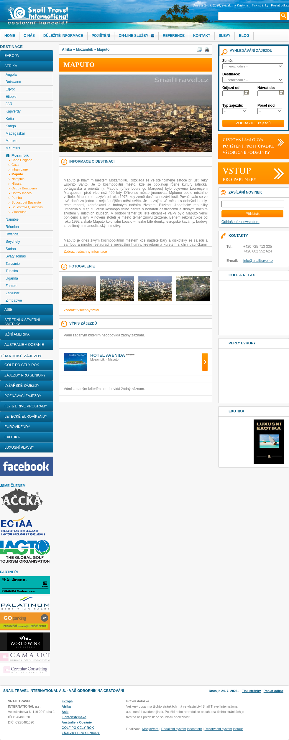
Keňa (10, 119)
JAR (9, 104)
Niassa (17, 183)
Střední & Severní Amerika (22, 322)
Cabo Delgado (22, 160)
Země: (227, 61)
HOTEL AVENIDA (107, 355)
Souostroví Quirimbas (27, 207)
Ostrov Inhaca (22, 193)
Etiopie (11, 97)
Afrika (10, 66)
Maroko (11, 141)
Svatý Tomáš (16, 256)
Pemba (17, 197)
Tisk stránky (260, 5)
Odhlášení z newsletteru (240, 222)
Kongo (11, 126)
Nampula (18, 179)
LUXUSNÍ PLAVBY (19, 447)
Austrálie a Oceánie (24, 345)
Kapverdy (13, 111)
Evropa (11, 56)
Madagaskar (15, 133)
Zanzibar (12, 293)
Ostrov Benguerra (24, 188)
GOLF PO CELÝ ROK (21, 365)
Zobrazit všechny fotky (81, 310)
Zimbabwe (14, 300)
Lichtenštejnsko (74, 717)
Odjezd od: (231, 88)
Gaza (15, 164)
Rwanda (12, 234)
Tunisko (12, 271)
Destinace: (231, 74)
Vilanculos (19, 212)
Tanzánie (13, 264)
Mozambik (84, 49)
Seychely (13, 241)
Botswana (13, 82)
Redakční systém (173, 729)
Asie (8, 310)
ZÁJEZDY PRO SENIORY (25, 375)
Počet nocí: (267, 105)
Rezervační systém (218, 729)
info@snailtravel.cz (258, 261)
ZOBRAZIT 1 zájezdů (253, 123)
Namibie (12, 219)
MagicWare (150, 729)
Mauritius (13, 148)
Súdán (11, 249)
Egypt (10, 89)
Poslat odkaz (273, 691)
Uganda (12, 278)
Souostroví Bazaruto (26, 202)
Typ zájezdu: (232, 105)
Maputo (103, 49)
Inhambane (20, 169)
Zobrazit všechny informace (85, 252)
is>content (194, 729)
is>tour (238, 729)
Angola (11, 74)
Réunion (12, 227)
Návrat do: (266, 88)
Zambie (11, 286)
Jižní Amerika (16, 334)
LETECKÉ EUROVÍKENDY (25, 416)
